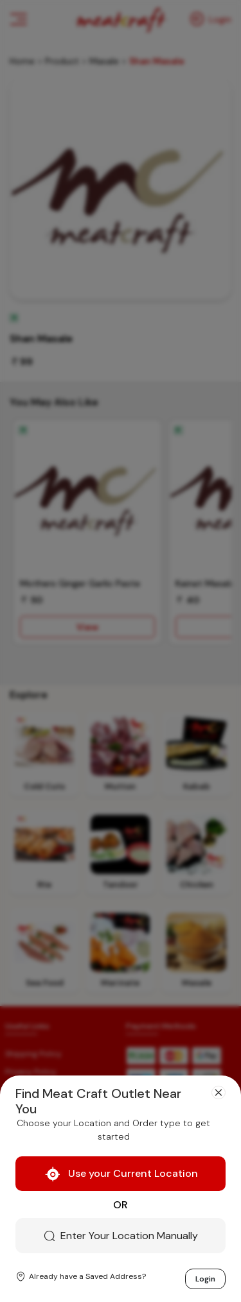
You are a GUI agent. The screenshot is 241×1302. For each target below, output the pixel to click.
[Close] (218, 1093)
